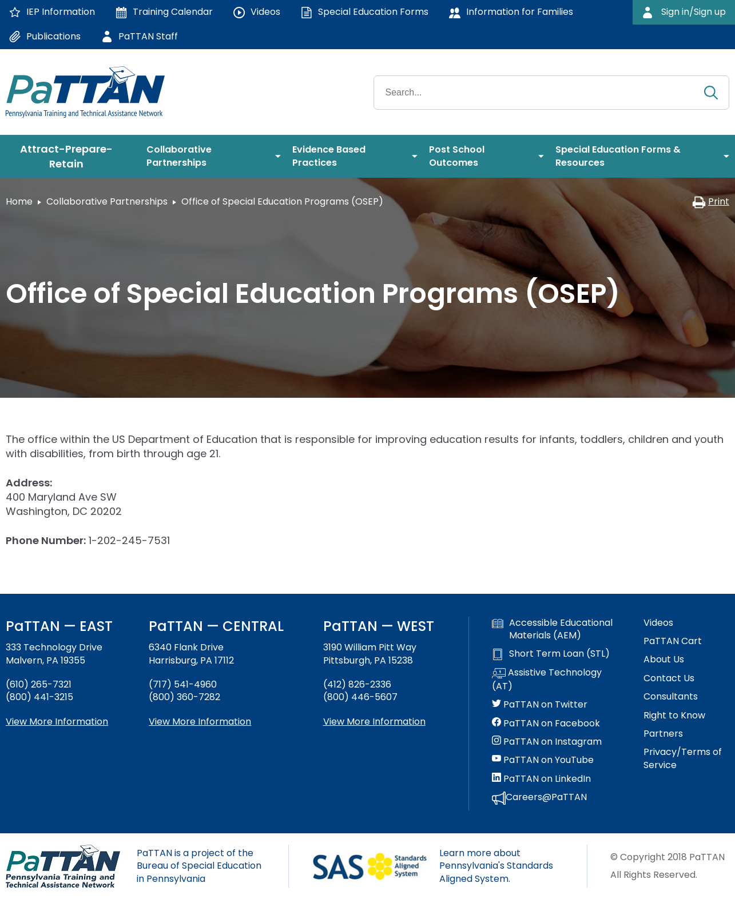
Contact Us (668, 678)
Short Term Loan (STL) (551, 654)
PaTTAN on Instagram (547, 742)
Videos (658, 623)
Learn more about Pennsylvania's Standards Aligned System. (496, 865)
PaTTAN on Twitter (539, 704)
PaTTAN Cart (672, 641)
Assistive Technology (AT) (547, 679)
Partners (663, 734)
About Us (663, 659)
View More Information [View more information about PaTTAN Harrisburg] (200, 721)
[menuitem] (70, 156)
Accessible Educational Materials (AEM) (552, 629)
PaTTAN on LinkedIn (541, 779)
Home (19, 201)
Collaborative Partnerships (107, 201)
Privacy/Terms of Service (682, 758)
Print (710, 201)
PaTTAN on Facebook (546, 723)
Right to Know (674, 715)
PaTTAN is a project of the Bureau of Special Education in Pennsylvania (199, 865)
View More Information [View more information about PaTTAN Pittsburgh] (374, 721)
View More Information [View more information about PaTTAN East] (57, 721)
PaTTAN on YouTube (543, 760)
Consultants (670, 696)
